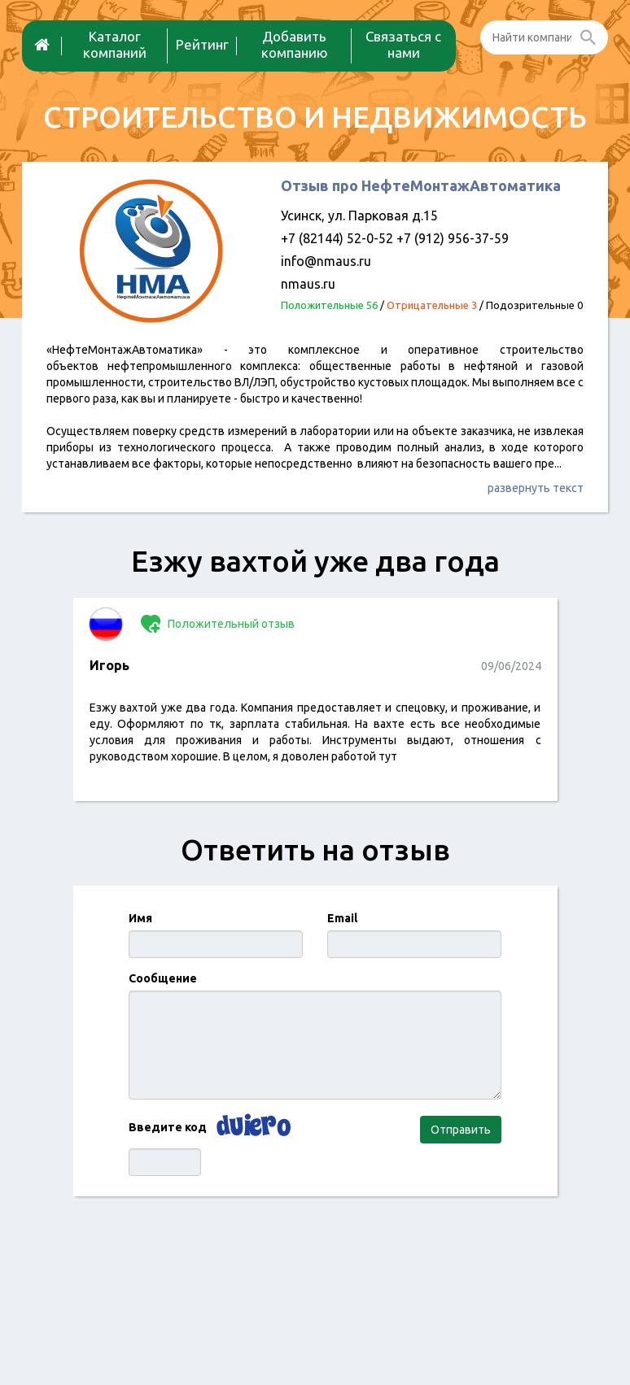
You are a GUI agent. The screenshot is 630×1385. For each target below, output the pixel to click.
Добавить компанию (294, 44)
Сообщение (163, 978)
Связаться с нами (403, 44)
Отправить (461, 1129)
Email (342, 918)
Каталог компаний (115, 44)
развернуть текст (536, 487)
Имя (140, 918)
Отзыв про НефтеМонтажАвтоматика (421, 185)
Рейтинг (202, 44)
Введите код (168, 1127)
